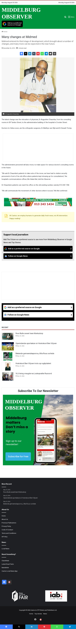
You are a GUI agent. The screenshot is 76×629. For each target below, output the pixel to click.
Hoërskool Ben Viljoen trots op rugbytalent (33, 363)
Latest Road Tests (8, 564)
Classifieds (5, 560)
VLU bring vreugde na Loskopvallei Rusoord (34, 373)
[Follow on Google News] (38, 256)
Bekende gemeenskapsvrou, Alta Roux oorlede (35, 353)
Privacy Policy (6, 526)
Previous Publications (9, 523)
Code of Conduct (7, 530)
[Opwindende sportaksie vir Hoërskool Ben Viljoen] (8, 346)
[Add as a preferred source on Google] (12, 23)
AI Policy (4, 537)
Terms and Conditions (9, 533)
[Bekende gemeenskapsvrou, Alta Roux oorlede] (8, 356)
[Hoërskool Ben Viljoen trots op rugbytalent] (8, 366)
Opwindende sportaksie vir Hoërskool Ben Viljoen (36, 343)
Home (4, 31)
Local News (5, 548)
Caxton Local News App (9, 571)
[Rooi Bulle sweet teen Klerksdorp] (8, 336)
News (45, 614)
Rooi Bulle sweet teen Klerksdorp (29, 333)
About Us (5, 519)
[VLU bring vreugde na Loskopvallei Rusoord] (8, 376)
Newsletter (5, 567)
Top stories (38, 614)
